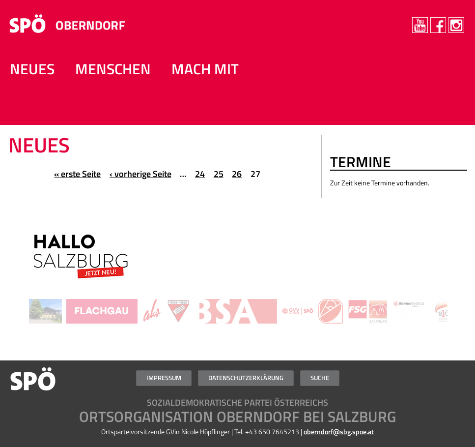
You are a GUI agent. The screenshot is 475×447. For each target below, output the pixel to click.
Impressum (163, 378)
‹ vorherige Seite (140, 173)
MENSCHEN (113, 69)
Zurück (15, 261)
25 (219, 173)
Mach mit (205, 69)
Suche (319, 378)
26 (237, 173)
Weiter (459, 261)
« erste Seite (77, 173)
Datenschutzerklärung (245, 378)
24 (200, 173)
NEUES (32, 69)
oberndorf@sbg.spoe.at (339, 431)
